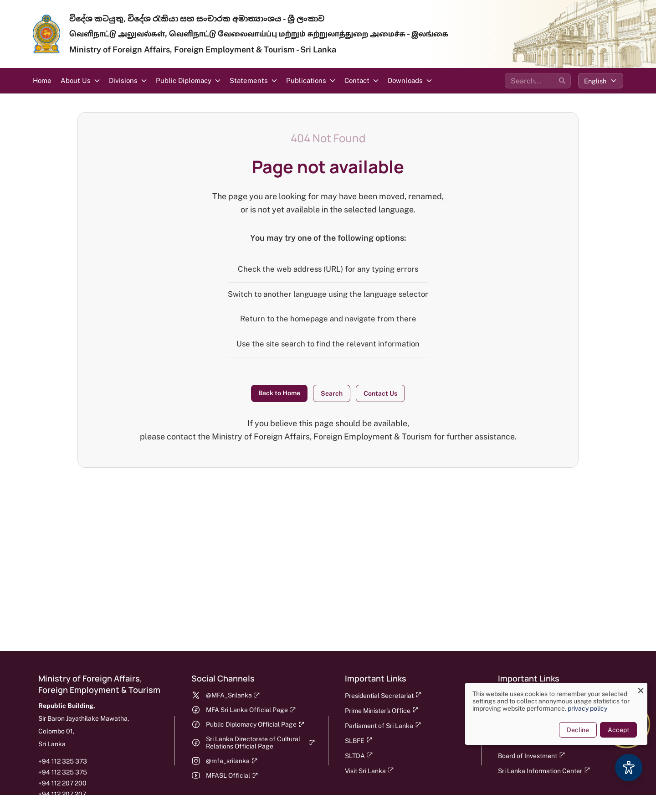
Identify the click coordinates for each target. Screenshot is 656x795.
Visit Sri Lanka (369, 770)
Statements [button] (249, 80)
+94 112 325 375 (62, 772)
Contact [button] (356, 80)
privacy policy (587, 708)
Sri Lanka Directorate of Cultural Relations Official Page (260, 742)
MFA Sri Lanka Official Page (251, 709)
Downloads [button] (405, 80)
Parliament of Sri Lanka (383, 725)
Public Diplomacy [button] (183, 80)
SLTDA (359, 755)
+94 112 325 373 (62, 761)
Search (332, 393)
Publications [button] (306, 80)
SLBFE (359, 740)
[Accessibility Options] (628, 767)
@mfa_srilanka (232, 760)
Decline (577, 729)
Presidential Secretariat (383, 695)
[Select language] (600, 80)
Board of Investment (531, 755)
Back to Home (279, 393)
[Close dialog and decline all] (640, 688)
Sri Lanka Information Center (544, 770)
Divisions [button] (123, 80)
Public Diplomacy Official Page (255, 724)
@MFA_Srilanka (233, 695)
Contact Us (380, 393)
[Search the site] (538, 80)
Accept (618, 729)
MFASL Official (232, 775)
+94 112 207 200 (62, 783)
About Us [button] (76, 80)
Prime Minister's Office (382, 710)
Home (42, 80)
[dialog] (556, 714)
